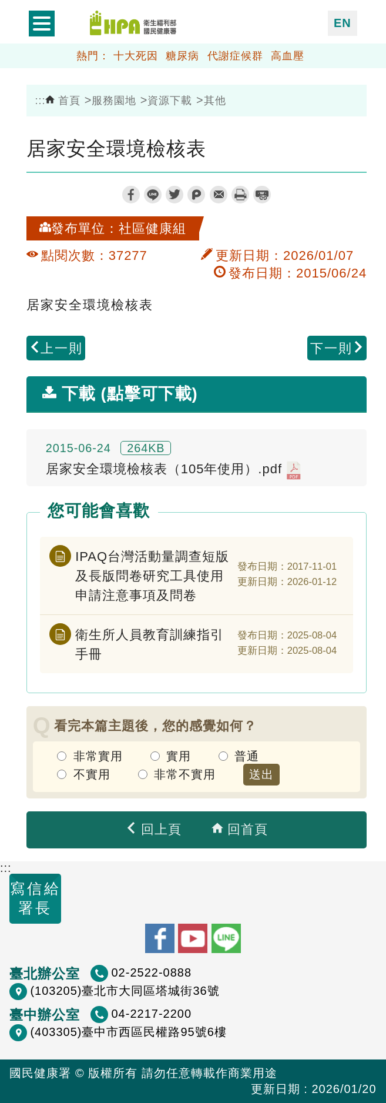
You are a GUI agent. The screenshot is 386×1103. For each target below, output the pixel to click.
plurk (196, 194)
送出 (261, 774)
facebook (131, 194)
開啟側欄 (42, 23)
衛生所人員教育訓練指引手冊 (149, 644)
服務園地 (114, 100)
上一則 (56, 348)
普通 (246, 756)
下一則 (337, 348)
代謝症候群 (235, 56)
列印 (240, 194)
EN (342, 22)
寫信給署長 (35, 898)
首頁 (62, 100)
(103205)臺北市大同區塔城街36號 (124, 990)
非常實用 (98, 756)
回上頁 (153, 829)
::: (40, 100)
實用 (178, 756)
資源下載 (169, 100)
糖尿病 (182, 56)
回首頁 (240, 829)
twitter (174, 194)
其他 (215, 100)
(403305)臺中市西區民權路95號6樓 (128, 1031)
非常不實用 (185, 774)
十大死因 (135, 56)
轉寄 (218, 194)
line (153, 194)
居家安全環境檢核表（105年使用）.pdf (173, 470)
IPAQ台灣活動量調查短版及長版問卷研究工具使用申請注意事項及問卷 (152, 576)
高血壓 (287, 56)
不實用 (91, 774)
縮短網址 (262, 194)
